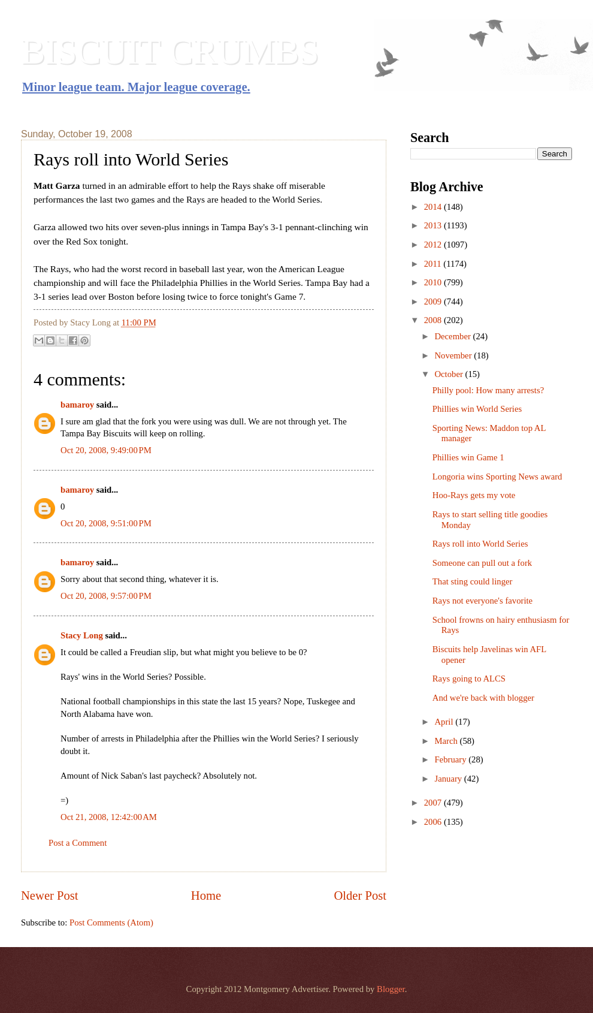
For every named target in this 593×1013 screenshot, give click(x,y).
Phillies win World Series (477, 409)
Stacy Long (81, 635)
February (451, 759)
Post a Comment (78, 843)
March (446, 741)
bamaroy (77, 404)
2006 (434, 822)
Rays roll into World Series (480, 543)
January (449, 778)
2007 (434, 802)
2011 (434, 264)
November (454, 355)
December (453, 336)
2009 (434, 301)
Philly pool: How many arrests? (488, 390)
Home (206, 895)
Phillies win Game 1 (468, 457)
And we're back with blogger (483, 698)
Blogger (391, 989)
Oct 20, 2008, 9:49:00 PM (106, 450)
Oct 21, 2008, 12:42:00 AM (108, 817)
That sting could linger (472, 581)
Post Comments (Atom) (111, 922)
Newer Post (49, 895)
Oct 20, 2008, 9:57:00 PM (106, 596)
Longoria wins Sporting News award (497, 476)
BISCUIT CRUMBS (170, 51)
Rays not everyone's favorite (482, 600)
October (449, 374)
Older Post (360, 895)
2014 (434, 207)
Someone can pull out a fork (482, 563)
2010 (434, 282)
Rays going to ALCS (469, 678)
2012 (434, 244)
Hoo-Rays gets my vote (474, 495)
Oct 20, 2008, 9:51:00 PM (106, 523)
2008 (434, 320)
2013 (434, 225)
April (444, 721)
